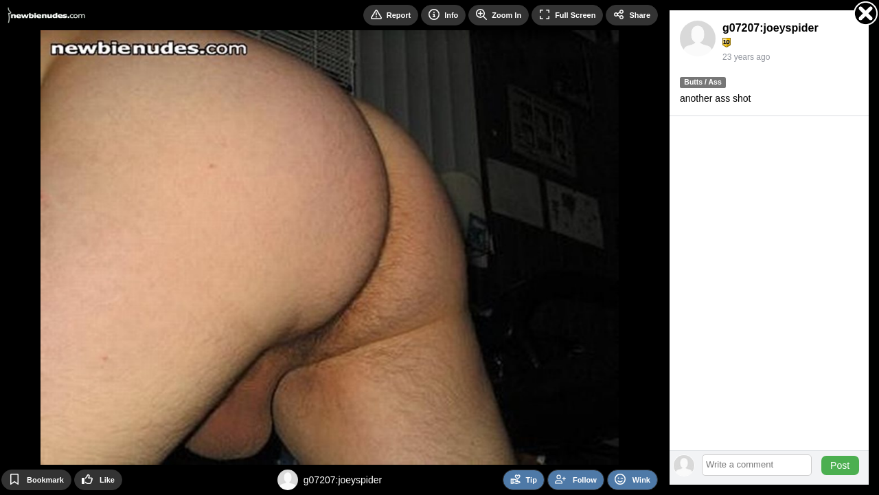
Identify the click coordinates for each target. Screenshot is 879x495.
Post (839, 465)
